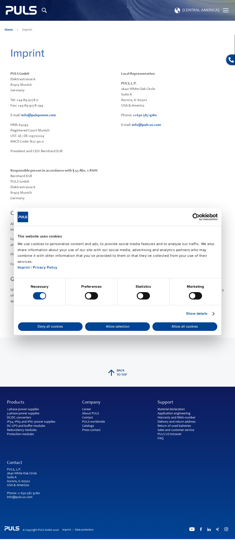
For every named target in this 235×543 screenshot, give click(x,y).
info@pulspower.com (38, 115)
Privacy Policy (45, 267)
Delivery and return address (177, 422)
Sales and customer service (176, 430)
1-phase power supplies (23, 409)
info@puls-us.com (146, 125)
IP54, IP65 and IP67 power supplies (31, 422)
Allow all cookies (185, 326)
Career (86, 409)
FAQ (161, 438)
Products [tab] (15, 402)
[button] (196, 10)
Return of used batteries (174, 426)
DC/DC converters (19, 417)
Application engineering (174, 413)
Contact (87, 417)
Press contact (91, 430)
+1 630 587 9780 (145, 115)
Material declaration (171, 409)
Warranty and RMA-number (177, 417)
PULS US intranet (169, 434)
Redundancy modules (22, 430)
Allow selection (117, 326)
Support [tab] (165, 402)
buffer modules (34, 426)
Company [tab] (91, 402)
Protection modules (20, 434)
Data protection (84, 529)
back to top (117, 373)
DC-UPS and (15, 426)
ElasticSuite (135, 541)
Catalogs (88, 426)
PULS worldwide (93, 422)
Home (9, 30)
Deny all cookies (50, 326)
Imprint (24, 267)
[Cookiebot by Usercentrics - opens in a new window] (197, 216)
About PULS (90, 413)
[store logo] (21, 10)
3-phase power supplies (23, 413)
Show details (197, 313)
